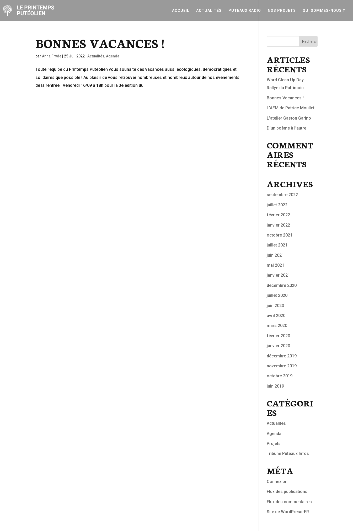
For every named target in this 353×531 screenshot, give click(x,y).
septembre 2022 (282, 194)
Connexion (277, 481)
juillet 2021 (277, 245)
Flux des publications (287, 491)
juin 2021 (275, 255)
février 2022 (278, 214)
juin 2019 (275, 386)
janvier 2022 (278, 225)
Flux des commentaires (289, 501)
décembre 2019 (282, 355)
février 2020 (278, 335)
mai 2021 (275, 265)
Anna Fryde (51, 56)
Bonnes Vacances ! (99, 42)
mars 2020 (277, 325)
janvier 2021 (278, 275)
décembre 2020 (282, 285)
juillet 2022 (277, 204)
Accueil (180, 11)
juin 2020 (275, 305)
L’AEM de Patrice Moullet (290, 107)
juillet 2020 (277, 295)
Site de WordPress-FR (288, 511)
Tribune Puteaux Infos (288, 453)
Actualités (209, 11)
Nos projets (282, 11)
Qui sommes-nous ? (324, 11)
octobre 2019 (279, 375)
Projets (274, 443)
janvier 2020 (278, 345)
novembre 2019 (282, 365)
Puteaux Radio (244, 11)
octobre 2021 (279, 235)
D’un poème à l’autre (286, 128)
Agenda (112, 56)
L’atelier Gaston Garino (289, 118)
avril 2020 (276, 315)
